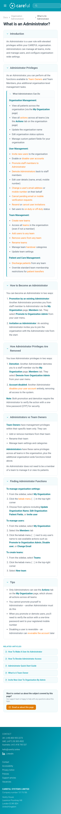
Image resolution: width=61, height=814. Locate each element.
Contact (5, 762)
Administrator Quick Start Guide (20, 666)
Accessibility (7, 766)
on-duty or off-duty (33, 209)
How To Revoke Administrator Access (23, 659)
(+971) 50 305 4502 (15, 741)
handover (31, 247)
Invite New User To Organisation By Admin (25, 680)
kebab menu (24, 498)
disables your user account (22, 388)
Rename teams (19, 242)
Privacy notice (8, 770)
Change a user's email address (27, 188)
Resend (15, 204)
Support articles (9, 778)
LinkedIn (7, 753)
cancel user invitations (34, 204)
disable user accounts (33, 158)
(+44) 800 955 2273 (14, 738)
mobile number (19, 191)
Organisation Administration (17, 17)
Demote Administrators (23, 171)
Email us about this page (21, 707)
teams (26, 225)
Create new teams (21, 220)
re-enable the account (39, 633)
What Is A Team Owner (16, 673)
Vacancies (6, 782)
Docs (5, 17)
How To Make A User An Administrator (23, 652)
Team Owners (35, 79)
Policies (5, 774)
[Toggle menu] (5, 5)
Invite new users (20, 154)
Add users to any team (23, 233)
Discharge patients (21, 263)
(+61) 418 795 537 (19, 745)
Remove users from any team (26, 238)
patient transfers (35, 271)
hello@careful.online (11, 749)
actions (24, 117)
